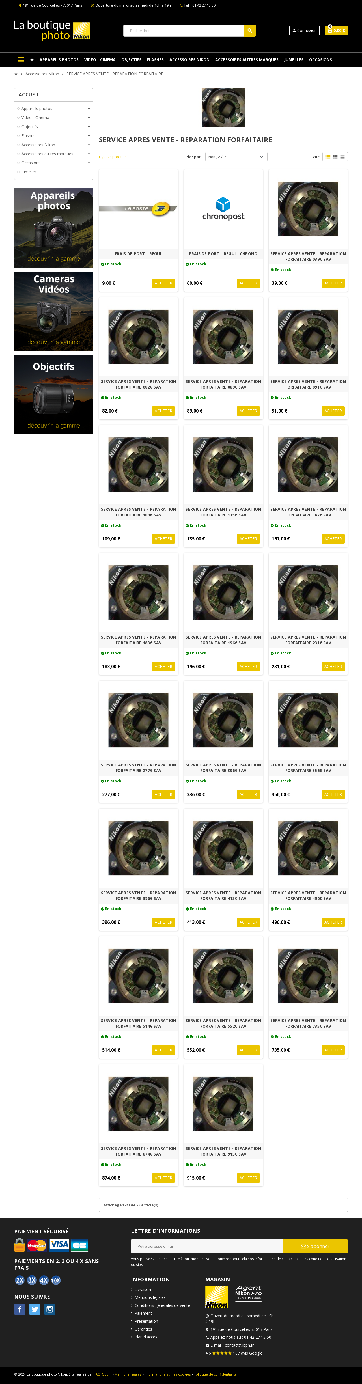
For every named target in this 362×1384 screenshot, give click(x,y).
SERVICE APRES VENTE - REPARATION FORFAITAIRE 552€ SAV (223, 1023)
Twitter (34, 1309)
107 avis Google (247, 1353)
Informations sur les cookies (168, 1374)
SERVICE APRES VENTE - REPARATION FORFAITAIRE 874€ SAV (138, 1151)
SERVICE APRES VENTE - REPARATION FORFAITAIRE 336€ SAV (223, 767)
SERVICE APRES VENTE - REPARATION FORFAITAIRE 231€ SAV (308, 639)
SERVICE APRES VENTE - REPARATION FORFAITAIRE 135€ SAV (223, 512)
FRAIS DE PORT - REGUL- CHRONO (223, 253)
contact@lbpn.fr (239, 1345)
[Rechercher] (189, 31)
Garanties (143, 1329)
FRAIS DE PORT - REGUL (138, 253)
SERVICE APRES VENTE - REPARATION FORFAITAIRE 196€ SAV (223, 639)
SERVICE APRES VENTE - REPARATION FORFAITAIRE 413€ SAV (223, 895)
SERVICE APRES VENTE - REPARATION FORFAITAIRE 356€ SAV (308, 767)
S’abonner (315, 1246)
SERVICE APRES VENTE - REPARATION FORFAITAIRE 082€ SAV (138, 384)
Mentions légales (150, 1297)
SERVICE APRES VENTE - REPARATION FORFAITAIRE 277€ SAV (138, 767)
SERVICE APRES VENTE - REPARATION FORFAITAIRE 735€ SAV (308, 1023)
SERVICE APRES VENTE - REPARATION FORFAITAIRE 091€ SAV (308, 384)
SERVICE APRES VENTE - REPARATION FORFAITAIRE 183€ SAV (138, 639)
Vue (316, 156)
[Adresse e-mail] (207, 1246)
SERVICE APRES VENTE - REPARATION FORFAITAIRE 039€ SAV (308, 256)
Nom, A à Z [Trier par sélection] (217, 156)
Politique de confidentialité (215, 1374)
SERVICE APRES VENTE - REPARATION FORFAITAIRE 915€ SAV (223, 1151)
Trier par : (193, 156)
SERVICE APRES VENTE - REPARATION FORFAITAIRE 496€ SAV (308, 895)
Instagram (49, 1309)
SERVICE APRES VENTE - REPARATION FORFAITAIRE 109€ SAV (138, 512)
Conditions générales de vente (162, 1305)
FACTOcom (103, 1374)
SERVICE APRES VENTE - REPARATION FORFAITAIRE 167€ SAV (308, 512)
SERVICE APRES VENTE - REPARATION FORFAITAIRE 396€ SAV (138, 895)
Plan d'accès (146, 1337)
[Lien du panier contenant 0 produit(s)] (336, 30)
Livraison (143, 1289)
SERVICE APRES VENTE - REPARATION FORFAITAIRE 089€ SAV (223, 384)
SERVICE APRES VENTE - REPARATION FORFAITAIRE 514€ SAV (138, 1023)
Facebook (19, 1309)
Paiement (143, 1313)
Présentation (146, 1321)
